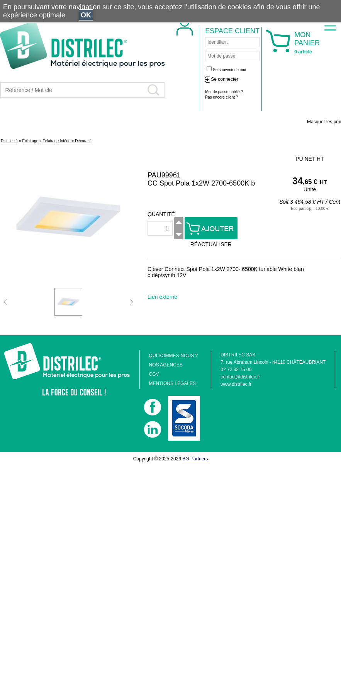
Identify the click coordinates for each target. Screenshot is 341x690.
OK (86, 15)
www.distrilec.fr (236, 384)
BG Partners (195, 459)
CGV (154, 374)
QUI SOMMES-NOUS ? (173, 355)
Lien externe (162, 297)
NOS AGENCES (166, 365)
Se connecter (224, 79)
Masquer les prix (324, 121)
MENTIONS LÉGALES (172, 383)
